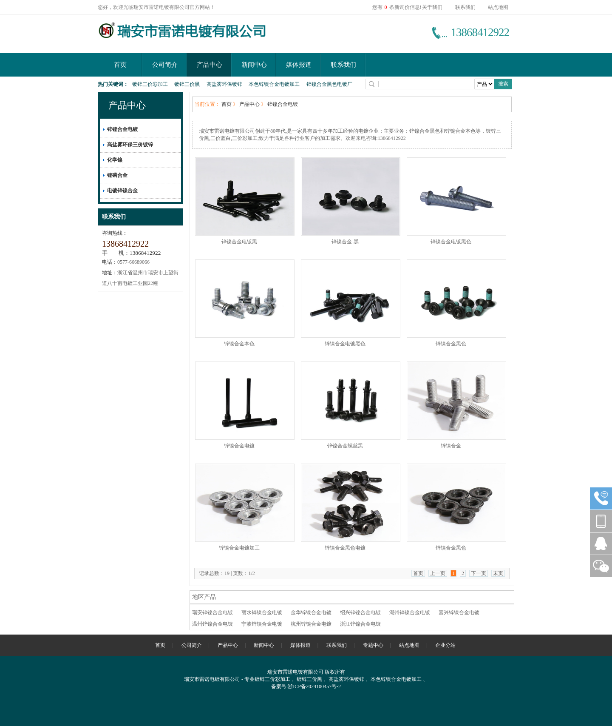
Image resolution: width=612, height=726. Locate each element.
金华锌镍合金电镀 (311, 612)
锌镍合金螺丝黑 (345, 446)
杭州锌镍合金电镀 (311, 624)
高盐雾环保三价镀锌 (130, 145)
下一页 (478, 573)
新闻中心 (254, 64)
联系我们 (465, 7)
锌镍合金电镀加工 (239, 548)
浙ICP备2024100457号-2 (314, 686)
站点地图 (498, 7)
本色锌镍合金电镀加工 (274, 84)
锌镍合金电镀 (122, 129)
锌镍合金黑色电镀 (345, 548)
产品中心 (209, 64)
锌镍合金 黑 (345, 242)
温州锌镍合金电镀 (212, 624)
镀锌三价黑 (187, 84)
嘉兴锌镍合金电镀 (459, 612)
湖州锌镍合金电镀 (409, 612)
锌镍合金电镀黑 (239, 242)
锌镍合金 (451, 446)
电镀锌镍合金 (122, 191)
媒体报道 (299, 64)
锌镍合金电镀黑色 (451, 242)
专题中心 (373, 645)
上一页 (437, 573)
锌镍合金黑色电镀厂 (329, 84)
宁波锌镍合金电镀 (261, 624)
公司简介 (165, 64)
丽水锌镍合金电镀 (261, 612)
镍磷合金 (117, 175)
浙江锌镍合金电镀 (360, 624)
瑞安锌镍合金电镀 (212, 612)
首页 (120, 64)
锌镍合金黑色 (451, 344)
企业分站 (445, 645)
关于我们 (432, 7)
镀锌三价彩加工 (150, 84)
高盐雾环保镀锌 (224, 84)
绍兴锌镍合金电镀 (360, 612)
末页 (498, 573)
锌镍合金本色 (239, 344)
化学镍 (114, 160)
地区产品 (204, 597)
